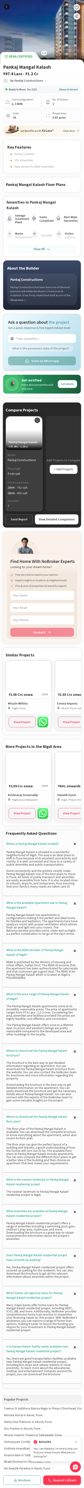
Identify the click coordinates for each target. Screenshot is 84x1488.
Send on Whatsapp (42, 361)
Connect (42, 632)
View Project (22, 722)
